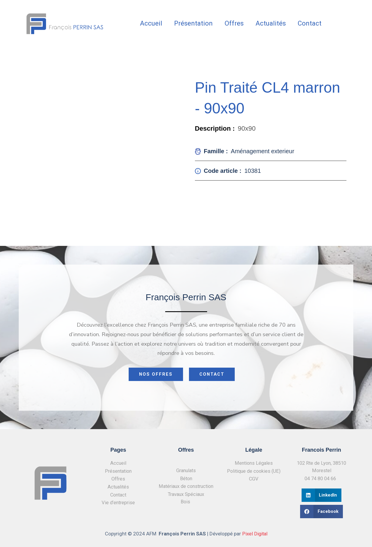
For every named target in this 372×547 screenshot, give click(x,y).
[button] (322, 495)
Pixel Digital (255, 534)
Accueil (151, 23)
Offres (234, 23)
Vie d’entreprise (118, 503)
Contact (309, 23)
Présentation (193, 23)
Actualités (271, 23)
